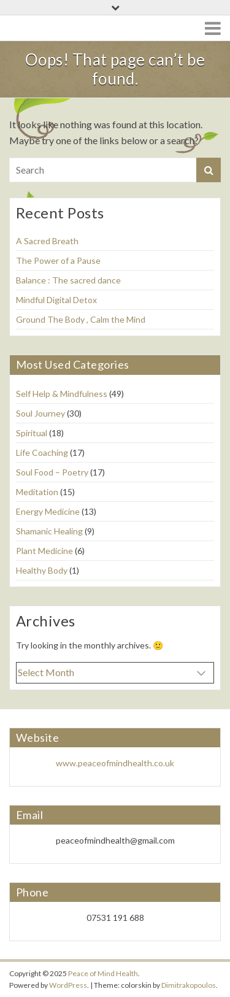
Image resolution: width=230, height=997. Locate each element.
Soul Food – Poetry (52, 472)
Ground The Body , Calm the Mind (80, 319)
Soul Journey (40, 413)
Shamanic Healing (49, 531)
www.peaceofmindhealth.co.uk (115, 763)
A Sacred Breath (47, 241)
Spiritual (31, 433)
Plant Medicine (44, 550)
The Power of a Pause (58, 260)
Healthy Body (41, 570)
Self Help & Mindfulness (61, 393)
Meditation (37, 492)
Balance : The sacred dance (68, 280)
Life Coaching (42, 452)
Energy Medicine (48, 511)
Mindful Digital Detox (56, 299)
